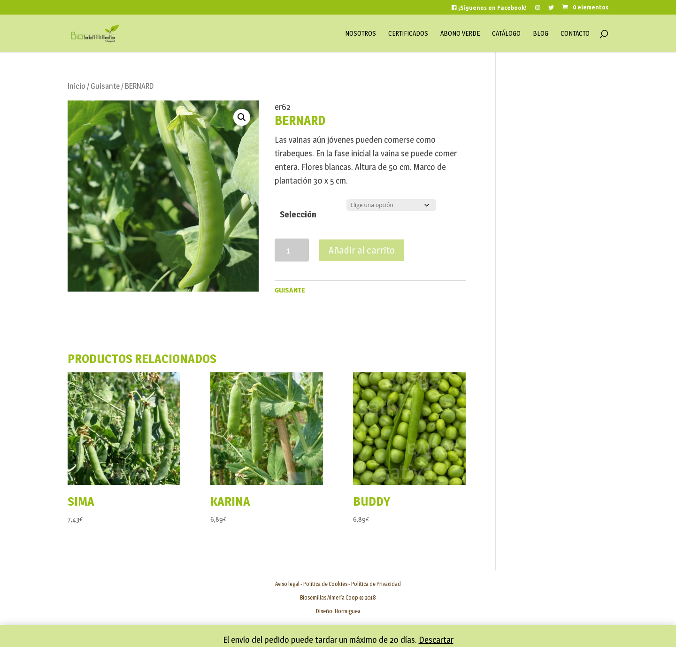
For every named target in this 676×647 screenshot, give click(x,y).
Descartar (436, 640)
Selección (298, 214)
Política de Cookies (325, 583)
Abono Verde (460, 33)
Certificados (408, 33)
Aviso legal (287, 583)
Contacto (575, 33)
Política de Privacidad (376, 583)
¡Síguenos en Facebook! (489, 8)
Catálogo (506, 33)
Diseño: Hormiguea (338, 611)
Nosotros (360, 33)
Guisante (105, 86)
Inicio (76, 86)
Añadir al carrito (362, 250)
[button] (241, 117)
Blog (540, 33)
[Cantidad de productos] (292, 250)
